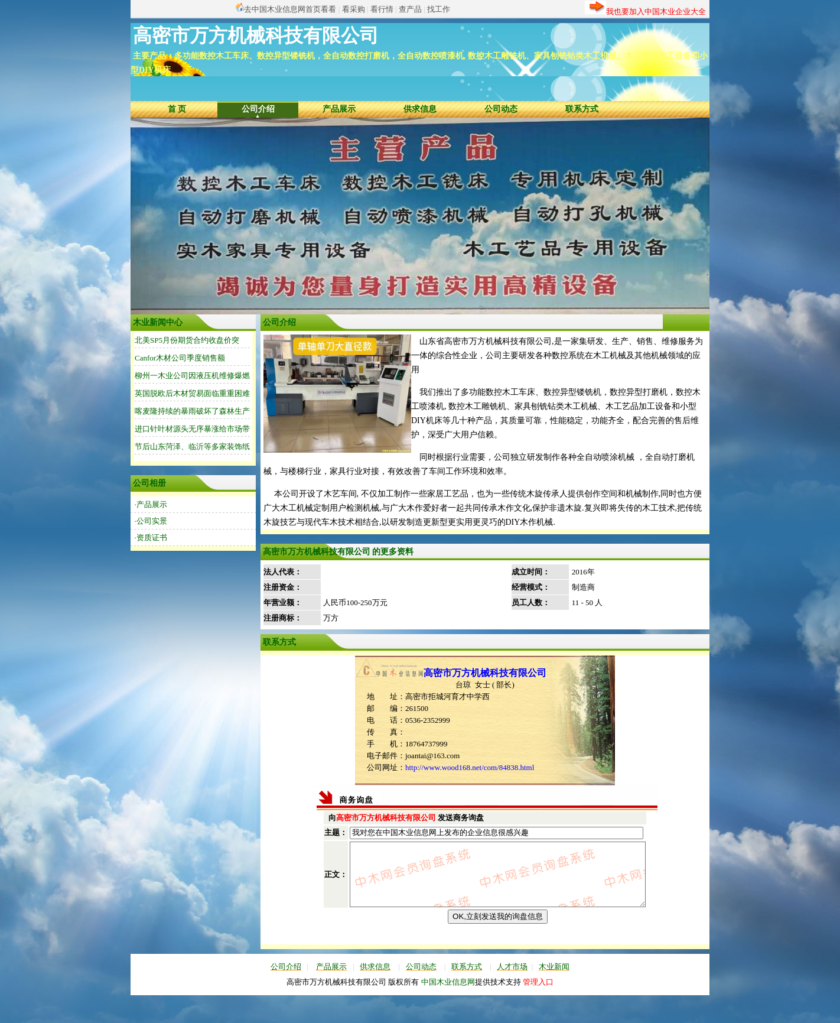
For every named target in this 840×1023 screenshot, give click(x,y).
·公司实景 (151, 521)
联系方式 (581, 109)
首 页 (177, 109)
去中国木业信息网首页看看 (290, 9)
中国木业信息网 (448, 1005)
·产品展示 (151, 504)
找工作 (438, 9)
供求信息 (420, 109)
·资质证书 (151, 537)
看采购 (353, 9)
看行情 (381, 9)
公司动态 (500, 109)
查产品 (410, 9)
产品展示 (339, 109)
